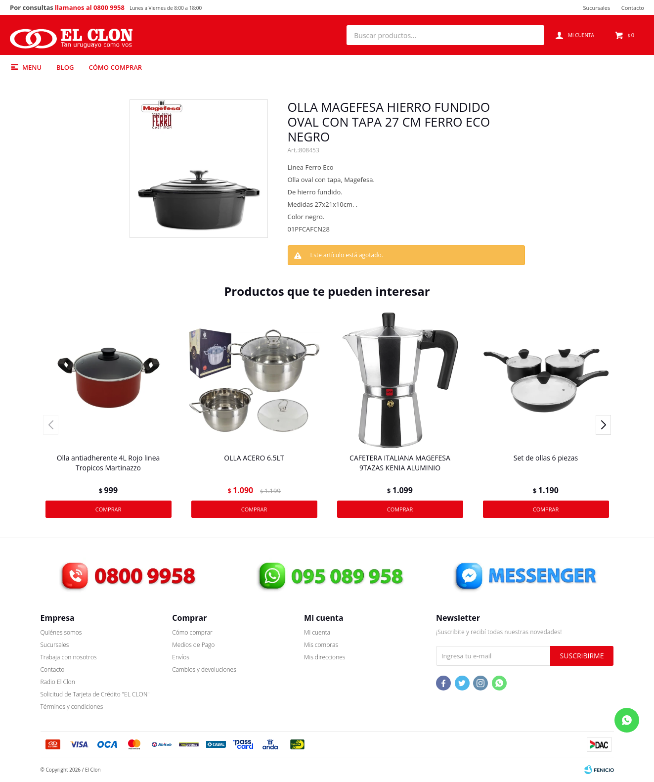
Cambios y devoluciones (204, 669)
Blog (65, 67)
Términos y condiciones (72, 706)
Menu (32, 67)
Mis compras (321, 645)
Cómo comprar (115, 67)
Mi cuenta (317, 632)
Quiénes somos (61, 632)
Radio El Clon (58, 682)
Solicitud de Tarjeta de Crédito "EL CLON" (95, 694)
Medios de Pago (193, 645)
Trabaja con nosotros (69, 657)
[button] (532, 35)
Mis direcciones (324, 657)
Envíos (180, 657)
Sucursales (596, 7)
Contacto (632, 7)
